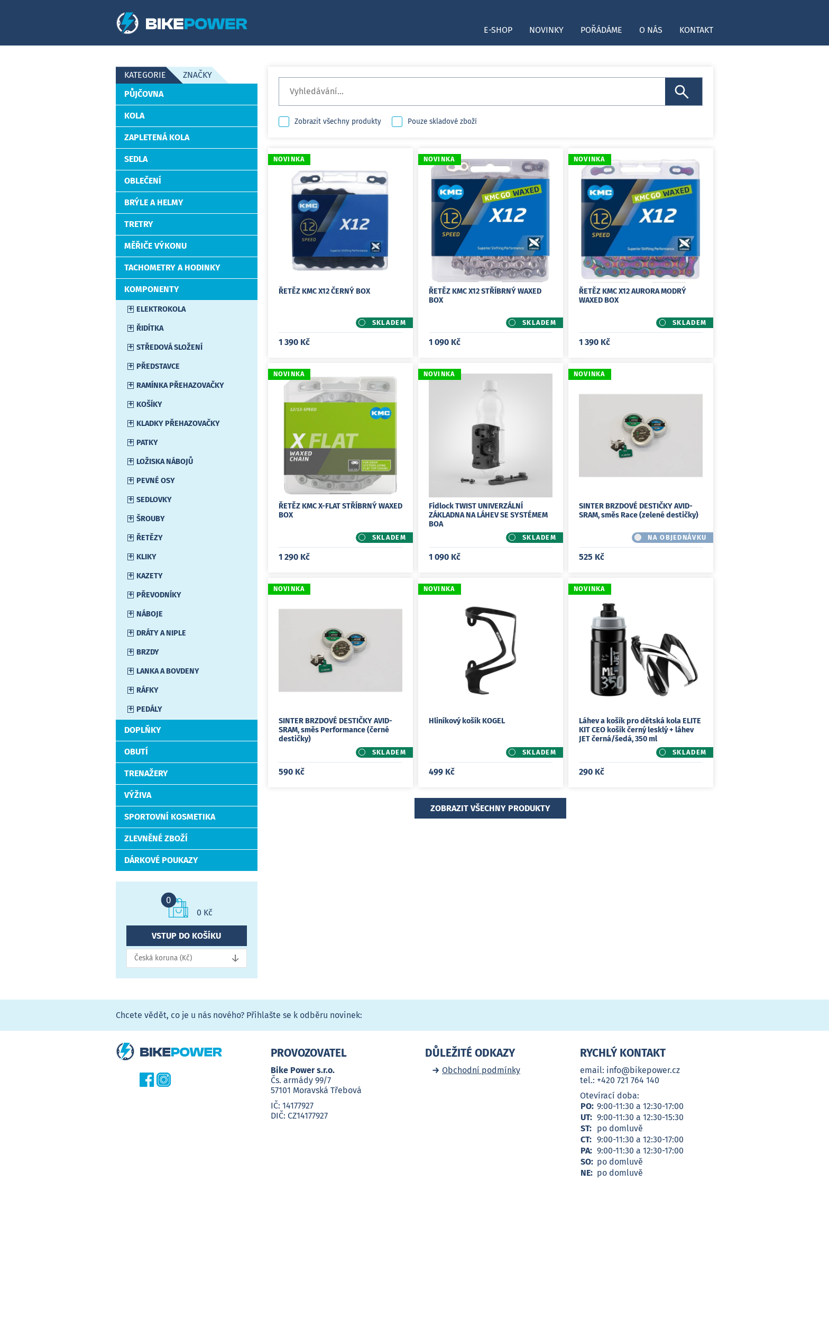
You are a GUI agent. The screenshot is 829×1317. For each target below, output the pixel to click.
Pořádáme (601, 30)
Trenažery (146, 773)
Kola (134, 116)
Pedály (149, 709)
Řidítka (149, 328)
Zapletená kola (156, 137)
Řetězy (149, 537)
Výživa (137, 795)
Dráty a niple (161, 633)
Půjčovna (143, 94)
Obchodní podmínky (481, 1070)
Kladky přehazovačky (178, 423)
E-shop (498, 30)
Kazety (149, 575)
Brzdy (147, 652)
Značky (197, 75)
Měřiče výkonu (155, 246)
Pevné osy (155, 480)
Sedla (136, 159)
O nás (650, 30)
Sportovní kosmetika (169, 817)
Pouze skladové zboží (442, 121)
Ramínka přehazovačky (180, 385)
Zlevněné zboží (156, 838)
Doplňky (142, 730)
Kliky (146, 556)
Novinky (546, 30)
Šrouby (150, 518)
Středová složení (169, 347)
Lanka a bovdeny (167, 671)
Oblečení (142, 181)
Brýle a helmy (153, 202)
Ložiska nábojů (164, 461)
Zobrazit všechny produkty (337, 121)
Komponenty (151, 289)
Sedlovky (154, 499)
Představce (158, 366)
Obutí (136, 752)
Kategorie (145, 75)
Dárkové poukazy (161, 860)
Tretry (138, 224)
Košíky (149, 404)
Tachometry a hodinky (172, 267)
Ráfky (147, 690)
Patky (147, 442)
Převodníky (158, 595)
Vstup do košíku (186, 936)
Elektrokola (161, 309)
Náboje (149, 614)
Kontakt (696, 30)
